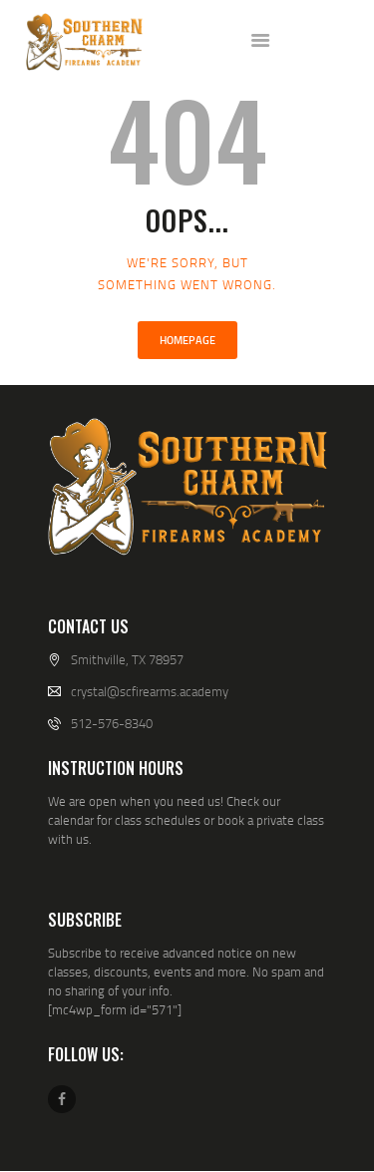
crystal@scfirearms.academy (149, 691)
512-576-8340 (112, 723)
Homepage (187, 340)
